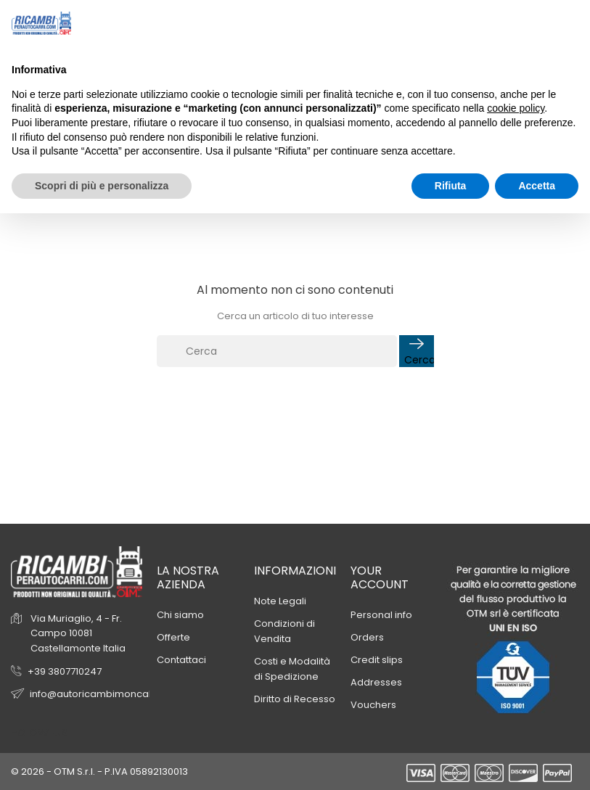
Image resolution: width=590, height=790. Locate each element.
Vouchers (373, 705)
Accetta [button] (536, 186)
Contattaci (181, 660)
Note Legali (280, 601)
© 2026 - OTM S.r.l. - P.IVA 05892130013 (99, 771)
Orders (367, 637)
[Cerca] (277, 351)
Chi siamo (180, 615)
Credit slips (377, 660)
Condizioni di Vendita (284, 631)
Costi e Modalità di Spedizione (292, 668)
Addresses (376, 682)
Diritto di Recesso (294, 699)
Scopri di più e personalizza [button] (101, 186)
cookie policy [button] (515, 108)
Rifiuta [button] (451, 186)
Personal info (381, 615)
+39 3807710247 (65, 671)
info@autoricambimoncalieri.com (109, 694)
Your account (380, 577)
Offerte (173, 637)
